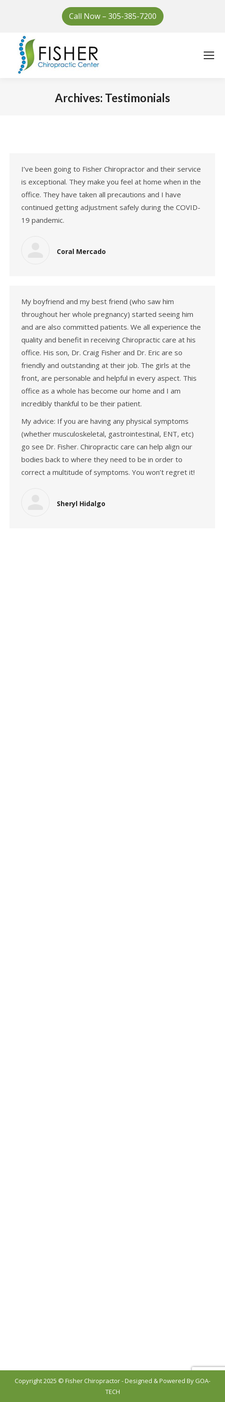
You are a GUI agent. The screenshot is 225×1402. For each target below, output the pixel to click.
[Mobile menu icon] (209, 55)
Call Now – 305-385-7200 (112, 16)
